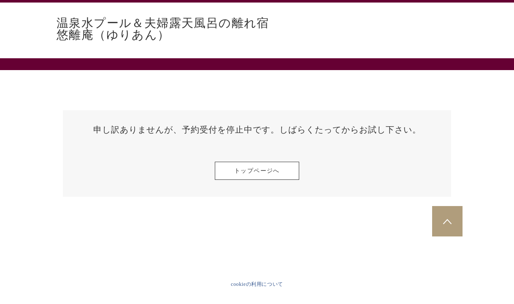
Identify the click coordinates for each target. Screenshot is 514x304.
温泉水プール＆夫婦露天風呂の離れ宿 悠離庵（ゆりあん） (169, 29)
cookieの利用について (257, 284)
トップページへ (257, 171)
